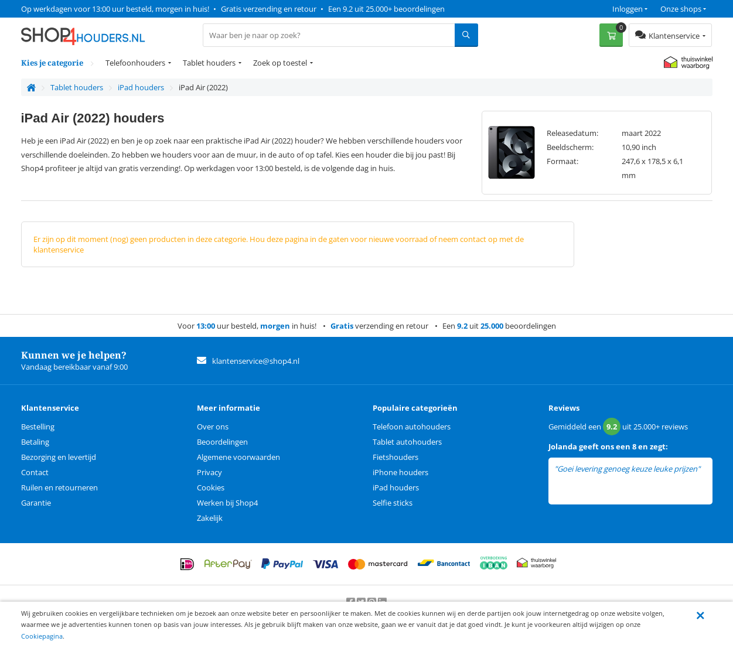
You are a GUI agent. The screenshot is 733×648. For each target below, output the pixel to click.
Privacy (209, 472)
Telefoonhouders (135, 62)
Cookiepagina (42, 636)
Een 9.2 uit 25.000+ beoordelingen (386, 9)
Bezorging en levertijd (58, 457)
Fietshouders (395, 457)
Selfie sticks (392, 502)
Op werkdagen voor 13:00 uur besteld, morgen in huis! (115, 9)
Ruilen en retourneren (59, 487)
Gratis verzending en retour (268, 9)
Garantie (36, 502)
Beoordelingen (222, 441)
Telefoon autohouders (412, 426)
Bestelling (37, 426)
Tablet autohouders (407, 441)
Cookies (210, 487)
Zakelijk (210, 518)
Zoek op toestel (280, 62)
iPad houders (396, 487)
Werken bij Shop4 (227, 502)
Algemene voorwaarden (238, 457)
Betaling (35, 441)
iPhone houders (400, 472)
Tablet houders (209, 62)
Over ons (213, 426)
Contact (35, 472)
